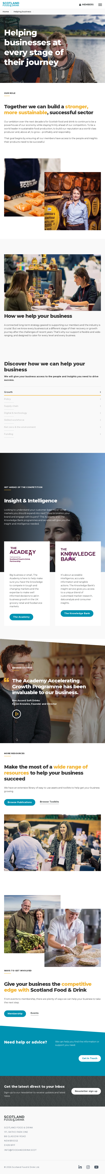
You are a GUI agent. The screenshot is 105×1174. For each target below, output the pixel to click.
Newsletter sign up (86, 1091)
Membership (15, 1013)
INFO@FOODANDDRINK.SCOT (20, 1150)
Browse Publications (20, 802)
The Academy (21, 617)
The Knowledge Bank (77, 613)
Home (7, 11)
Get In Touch (89, 1058)
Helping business (24, 11)
